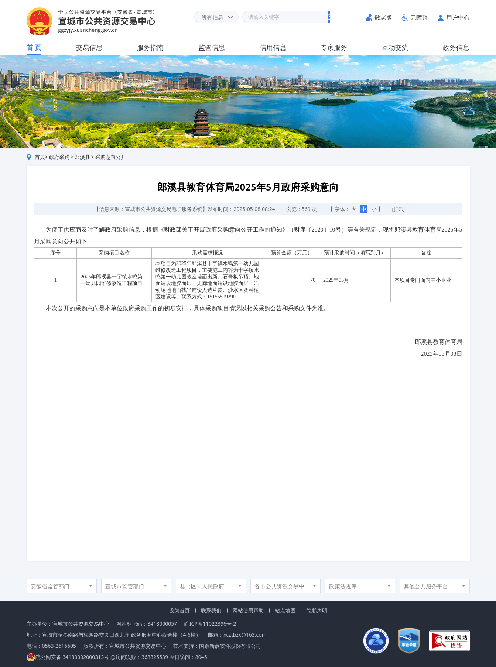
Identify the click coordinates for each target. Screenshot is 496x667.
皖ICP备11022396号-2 (210, 623)
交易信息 (89, 47)
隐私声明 (317, 610)
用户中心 (458, 17)
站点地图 (285, 610)
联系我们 (211, 610)
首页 (40, 156)
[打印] (398, 209)
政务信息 (456, 47)
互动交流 (395, 47)
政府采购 (59, 156)
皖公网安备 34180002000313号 (68, 656)
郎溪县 (82, 156)
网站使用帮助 (248, 610)
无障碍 (419, 17)
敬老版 (383, 17)
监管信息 (211, 47)
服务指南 (150, 47)
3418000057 (162, 623)
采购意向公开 (110, 156)
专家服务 (334, 47)
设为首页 (179, 610)
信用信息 (273, 47)
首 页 (34, 47)
